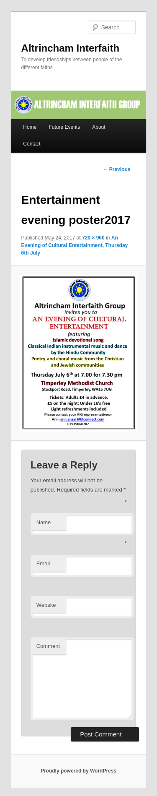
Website (46, 605)
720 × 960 (93, 238)
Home (29, 127)
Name (43, 522)
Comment (48, 646)
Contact (31, 144)
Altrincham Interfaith (70, 48)
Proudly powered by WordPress (78, 771)
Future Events (64, 127)
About (98, 127)
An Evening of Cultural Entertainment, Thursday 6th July (74, 245)
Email (43, 563)
